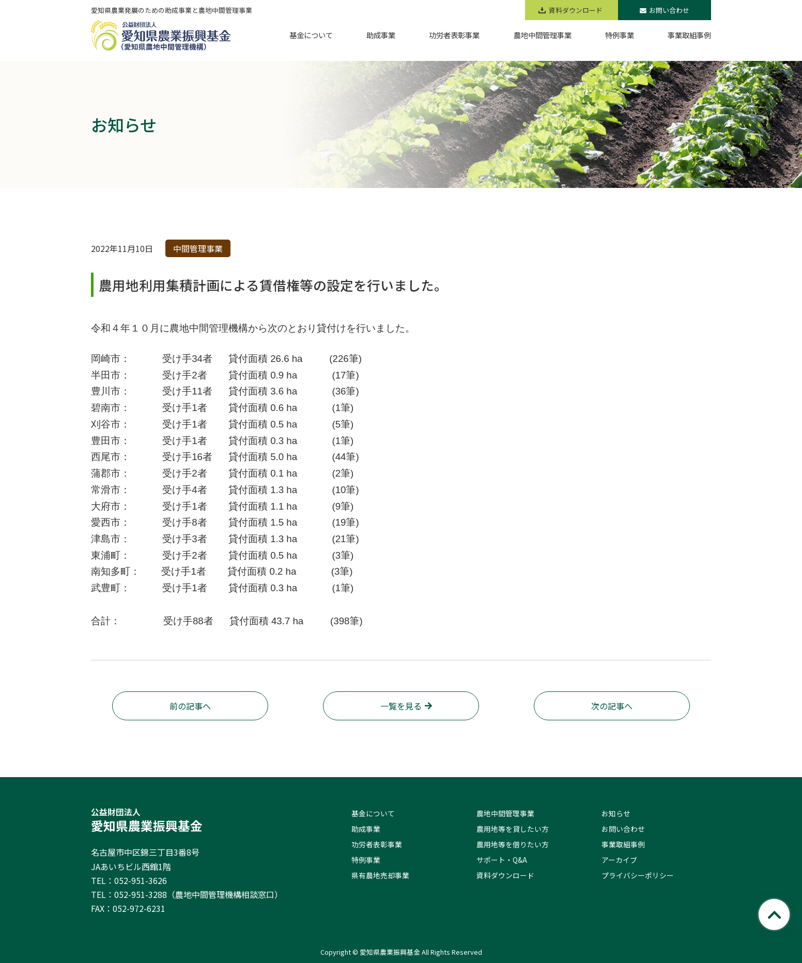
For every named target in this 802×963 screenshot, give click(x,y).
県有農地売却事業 (380, 875)
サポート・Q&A (501, 860)
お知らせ (616, 813)
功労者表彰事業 (376, 844)
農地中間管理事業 (505, 813)
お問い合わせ (664, 10)
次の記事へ (612, 706)
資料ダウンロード (505, 875)
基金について (373, 813)
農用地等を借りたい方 (512, 844)
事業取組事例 (623, 844)
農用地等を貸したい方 (512, 829)
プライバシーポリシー (638, 875)
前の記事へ (190, 706)
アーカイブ (619, 860)
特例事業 (365, 860)
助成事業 (365, 829)
